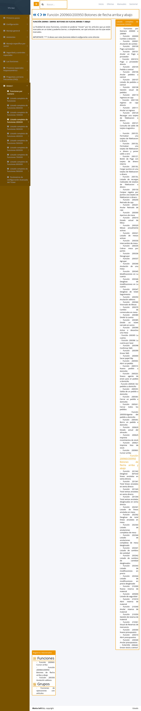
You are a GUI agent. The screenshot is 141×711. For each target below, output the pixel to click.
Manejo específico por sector (15, 44)
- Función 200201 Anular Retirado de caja (129, 207)
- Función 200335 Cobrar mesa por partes (129, 248)
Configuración (15, 24)
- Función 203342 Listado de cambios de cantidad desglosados (129, 567)
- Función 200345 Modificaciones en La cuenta (129, 274)
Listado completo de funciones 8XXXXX (18, 163)
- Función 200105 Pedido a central (129, 68)
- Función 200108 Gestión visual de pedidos (129, 90)
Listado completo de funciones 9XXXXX (18, 170)
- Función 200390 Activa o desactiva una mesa (129, 330)
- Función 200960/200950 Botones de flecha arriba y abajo (129, 464)
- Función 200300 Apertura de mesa (129, 213)
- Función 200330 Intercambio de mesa (129, 241)
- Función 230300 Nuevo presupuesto (129, 638)
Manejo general (15, 30)
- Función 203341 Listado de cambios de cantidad (129, 558)
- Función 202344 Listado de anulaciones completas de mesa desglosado (129, 547)
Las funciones (15, 61)
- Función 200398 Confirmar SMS (129, 346)
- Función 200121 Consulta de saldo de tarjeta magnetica (129, 125)
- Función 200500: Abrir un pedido (129, 362)
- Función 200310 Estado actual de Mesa (129, 220)
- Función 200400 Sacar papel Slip (129, 357)
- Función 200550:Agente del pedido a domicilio (129, 414)
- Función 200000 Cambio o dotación (129, 37)
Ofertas (110, 4)
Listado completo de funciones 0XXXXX (18, 106)
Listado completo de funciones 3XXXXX (18, 127)
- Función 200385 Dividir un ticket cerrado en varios (129, 322)
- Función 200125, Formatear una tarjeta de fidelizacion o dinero (129, 137)
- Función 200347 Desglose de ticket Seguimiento (129, 292)
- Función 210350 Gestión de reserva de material (129, 624)
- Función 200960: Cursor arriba (129, 454)
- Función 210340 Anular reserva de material (129, 617)
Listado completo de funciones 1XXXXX (18, 113)
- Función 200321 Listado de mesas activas (129, 235)
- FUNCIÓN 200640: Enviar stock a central (129, 654)
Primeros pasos (15, 18)
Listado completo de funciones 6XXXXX (18, 148)
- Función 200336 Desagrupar (129, 254)
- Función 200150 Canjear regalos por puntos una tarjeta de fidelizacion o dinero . (129, 193)
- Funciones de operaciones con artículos (46, 698)
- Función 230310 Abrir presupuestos (129, 643)
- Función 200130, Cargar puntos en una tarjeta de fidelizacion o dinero (129, 170)
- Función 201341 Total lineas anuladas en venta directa (129, 486)
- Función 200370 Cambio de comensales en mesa (129, 309)
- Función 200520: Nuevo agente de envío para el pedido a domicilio (129, 377)
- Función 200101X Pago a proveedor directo (129, 61)
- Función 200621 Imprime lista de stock (129, 448)
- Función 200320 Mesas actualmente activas (129, 228)
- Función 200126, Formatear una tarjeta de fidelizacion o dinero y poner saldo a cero (129, 148)
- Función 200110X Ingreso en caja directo (129, 102)
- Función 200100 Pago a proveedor (129, 47)
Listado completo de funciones (18, 99)
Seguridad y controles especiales (15, 53)
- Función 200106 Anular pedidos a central (129, 74)
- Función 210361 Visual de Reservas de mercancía (129, 632)
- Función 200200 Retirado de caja (129, 201)
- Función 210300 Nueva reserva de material (129, 596)
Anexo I (15, 86)
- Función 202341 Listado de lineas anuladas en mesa (129, 517)
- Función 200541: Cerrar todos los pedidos (129, 407)
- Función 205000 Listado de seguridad (129, 602)
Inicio (101, 4)
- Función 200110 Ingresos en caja (129, 96)
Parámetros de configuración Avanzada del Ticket (18, 180)
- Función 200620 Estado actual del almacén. (129, 430)
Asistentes (15, 37)
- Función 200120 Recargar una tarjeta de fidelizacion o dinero (129, 117)
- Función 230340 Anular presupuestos (129, 648)
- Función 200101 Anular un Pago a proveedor (129, 54)
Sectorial (133, 4)
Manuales (121, 4)
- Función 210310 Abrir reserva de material (129, 609)
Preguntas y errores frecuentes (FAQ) (15, 78)
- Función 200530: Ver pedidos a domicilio (129, 385)
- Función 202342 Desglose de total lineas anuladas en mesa (129, 526)
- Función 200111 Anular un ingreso (129, 109)
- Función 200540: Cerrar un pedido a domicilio (129, 399)
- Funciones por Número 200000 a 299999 (129, 31)
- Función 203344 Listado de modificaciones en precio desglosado (129, 587)
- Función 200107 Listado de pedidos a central (129, 82)
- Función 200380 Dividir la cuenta (129, 316)
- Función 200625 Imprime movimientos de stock (129, 439)
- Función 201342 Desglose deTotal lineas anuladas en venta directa (129, 477)
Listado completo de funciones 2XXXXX (18, 120)
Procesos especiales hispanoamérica (15, 69)
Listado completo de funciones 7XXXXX (18, 156)
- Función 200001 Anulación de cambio (129, 42)
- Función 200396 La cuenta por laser (129, 341)
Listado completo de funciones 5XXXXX (18, 141)
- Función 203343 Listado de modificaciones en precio (129, 577)
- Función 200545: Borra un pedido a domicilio (129, 422)
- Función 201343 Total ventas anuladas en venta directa (129, 495)
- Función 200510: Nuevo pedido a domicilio (129, 368)
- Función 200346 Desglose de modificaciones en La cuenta (129, 283)
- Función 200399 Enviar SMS (129, 351)
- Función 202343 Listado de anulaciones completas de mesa (129, 536)
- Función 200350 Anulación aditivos (129, 298)
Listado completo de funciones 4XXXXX (18, 134)
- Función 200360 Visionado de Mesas (129, 303)
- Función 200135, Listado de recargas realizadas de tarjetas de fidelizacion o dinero (129, 181)
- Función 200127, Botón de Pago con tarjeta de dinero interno (129, 160)
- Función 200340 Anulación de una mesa (129, 266)
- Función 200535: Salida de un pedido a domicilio (129, 391)
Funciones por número (18, 92)
